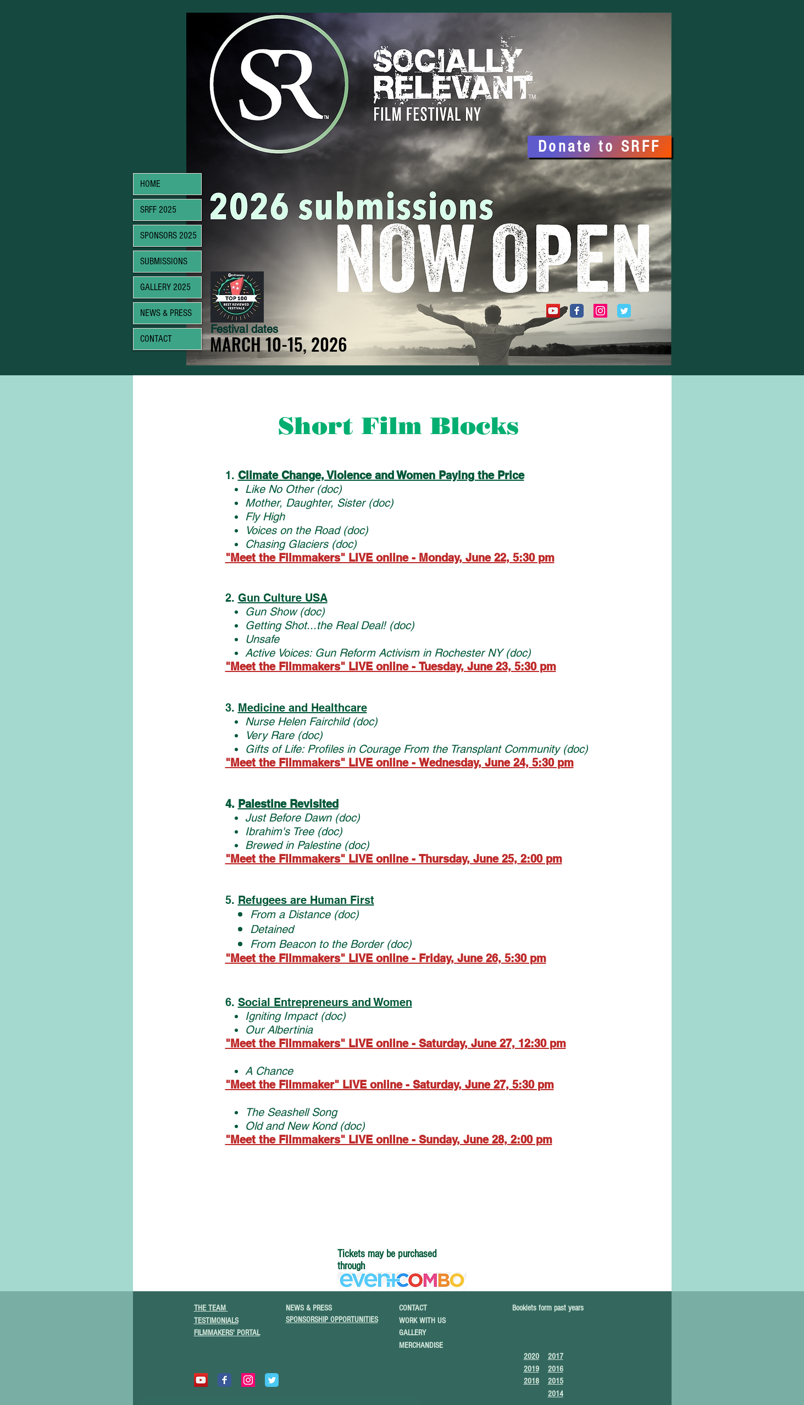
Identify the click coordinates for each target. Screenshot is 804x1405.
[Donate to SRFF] (600, 147)
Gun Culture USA (283, 597)
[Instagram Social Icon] (600, 311)
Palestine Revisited (288, 803)
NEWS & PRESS (166, 313)
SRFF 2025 (158, 209)
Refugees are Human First (306, 900)
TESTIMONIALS (216, 1320)
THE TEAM (211, 1308)
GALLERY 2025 (165, 287)
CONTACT (156, 339)
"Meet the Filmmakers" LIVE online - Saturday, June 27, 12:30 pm (395, 1043)
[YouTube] (553, 311)
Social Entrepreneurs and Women (325, 1002)
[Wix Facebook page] (577, 311)
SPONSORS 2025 (168, 235)
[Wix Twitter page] (624, 311)
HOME (150, 184)
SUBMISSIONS (163, 261)
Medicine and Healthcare (302, 707)
